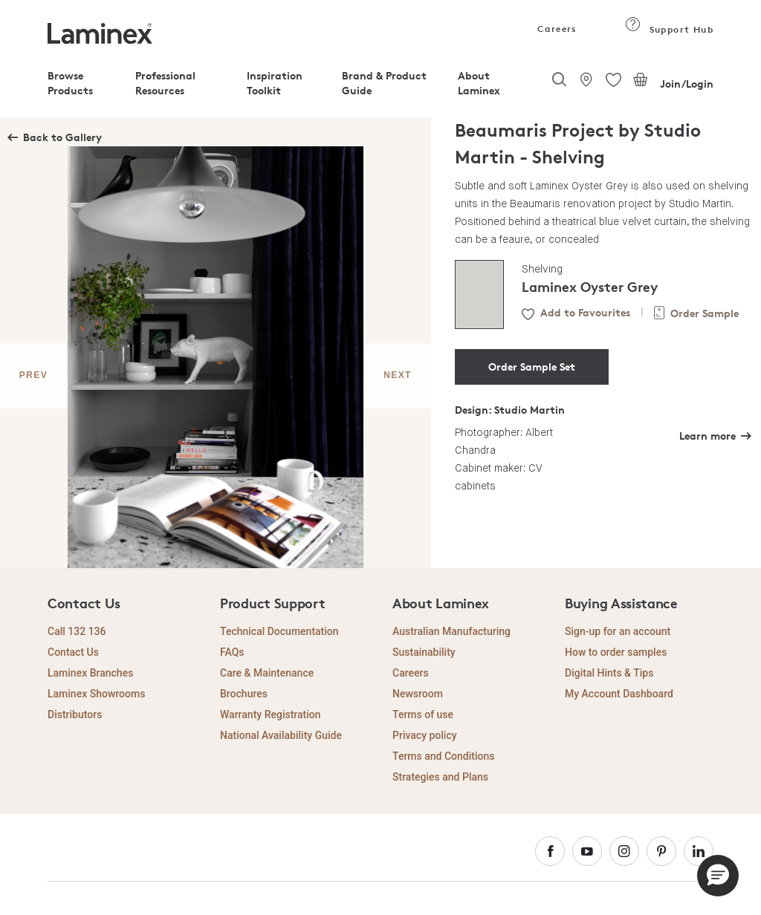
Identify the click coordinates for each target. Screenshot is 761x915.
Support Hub (669, 29)
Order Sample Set (531, 366)
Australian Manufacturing (451, 631)
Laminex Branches (90, 673)
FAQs (232, 652)
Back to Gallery (62, 137)
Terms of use (422, 714)
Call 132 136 (77, 631)
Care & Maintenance (267, 673)
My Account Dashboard (619, 694)
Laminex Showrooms (96, 694)
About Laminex (479, 83)
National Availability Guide (281, 735)
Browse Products (70, 83)
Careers (555, 28)
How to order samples (616, 652)
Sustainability (424, 652)
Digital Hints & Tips (609, 673)
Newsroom (417, 694)
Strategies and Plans (440, 777)
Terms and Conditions (443, 756)
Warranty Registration (270, 714)
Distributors (75, 714)
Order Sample (704, 313)
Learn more (707, 435)
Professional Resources (165, 83)
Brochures (244, 694)
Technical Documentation (279, 631)
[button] (718, 875)
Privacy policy (424, 735)
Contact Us (73, 652)
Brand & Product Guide (384, 83)
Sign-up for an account (617, 631)
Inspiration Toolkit (274, 83)
